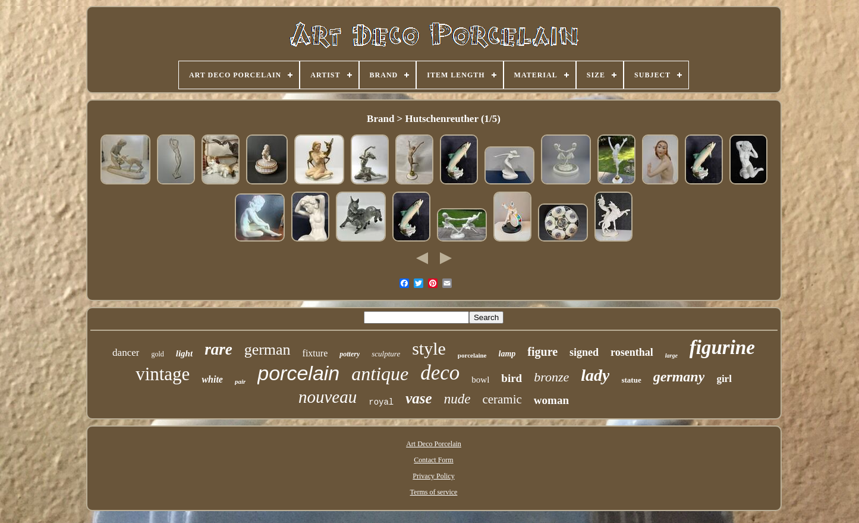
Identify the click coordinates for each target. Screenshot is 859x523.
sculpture (386, 353)
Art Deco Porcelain (433, 444)
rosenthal (632, 352)
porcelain (298, 373)
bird (511, 378)
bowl (480, 379)
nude (457, 399)
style (429, 348)
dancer (125, 352)
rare (218, 349)
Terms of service (434, 492)
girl (724, 378)
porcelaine (472, 355)
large (671, 355)
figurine (722, 347)
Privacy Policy (433, 476)
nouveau (327, 396)
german (267, 349)
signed (584, 352)
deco (440, 372)
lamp (507, 353)
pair (240, 381)
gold (157, 354)
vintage (163, 374)
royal (381, 402)
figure (542, 351)
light (184, 353)
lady (595, 375)
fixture (315, 353)
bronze (551, 376)
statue (631, 379)
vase (418, 398)
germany (679, 376)
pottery (349, 354)
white (212, 379)
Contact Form (433, 460)
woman (551, 400)
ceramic (501, 399)
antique (379, 373)
